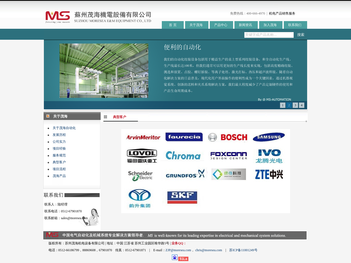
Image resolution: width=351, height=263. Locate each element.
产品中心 (220, 25)
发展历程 (59, 135)
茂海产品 (59, 176)
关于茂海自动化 (64, 128)
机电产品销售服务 (282, 13)
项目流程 (59, 169)
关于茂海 (196, 25)
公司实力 (59, 142)
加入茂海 (270, 25)
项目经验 (59, 148)
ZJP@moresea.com (178, 250)
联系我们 (294, 25)
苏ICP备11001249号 (243, 250)
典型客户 (59, 162)
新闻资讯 (245, 25)
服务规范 (59, 155)
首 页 (172, 25)
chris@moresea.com (208, 250)
